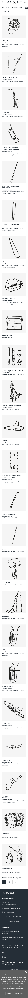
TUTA (4, 262)
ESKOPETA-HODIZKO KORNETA (13, 225)
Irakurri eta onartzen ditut (14, 963)
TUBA (4, 650)
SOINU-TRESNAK (6, 7)
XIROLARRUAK (7, 869)
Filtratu (5, 11)
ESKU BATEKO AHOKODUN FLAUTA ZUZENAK (11, 476)
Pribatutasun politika (11, 962)
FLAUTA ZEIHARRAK (9, 514)
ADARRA (5, 797)
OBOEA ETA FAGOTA (9, 77)
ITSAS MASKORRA (8, 298)
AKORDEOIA (6, 834)
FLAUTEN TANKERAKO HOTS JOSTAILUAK (12, 371)
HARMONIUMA (7, 335)
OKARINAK (5, 441)
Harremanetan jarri (14, 921)
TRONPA (5, 41)
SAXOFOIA (5, 113)
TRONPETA (6, 760)
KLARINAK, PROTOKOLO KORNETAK (10, 187)
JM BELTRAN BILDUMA (17, 7)
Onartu (9, 993)
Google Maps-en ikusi (8, 912)
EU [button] (25, 2)
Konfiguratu (18, 993)
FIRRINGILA (6, 583)
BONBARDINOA (7, 686)
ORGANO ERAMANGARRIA (11, 405)
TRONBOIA (6, 723)
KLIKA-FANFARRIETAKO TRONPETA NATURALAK (10, 148)
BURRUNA (5, 616)
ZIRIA (4, 549)
